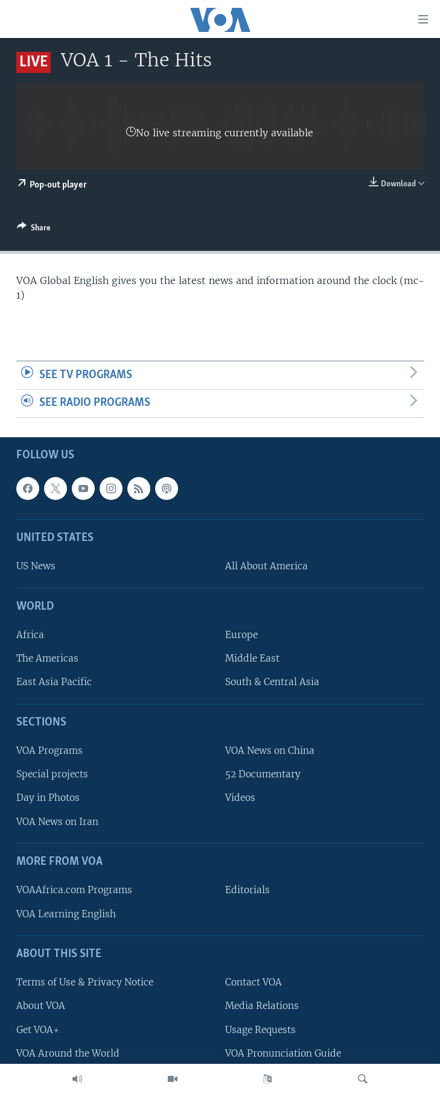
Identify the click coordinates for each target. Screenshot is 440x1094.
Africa (30, 634)
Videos (240, 797)
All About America (266, 566)
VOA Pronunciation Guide (283, 1053)
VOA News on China (269, 750)
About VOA (40, 1005)
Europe (241, 634)
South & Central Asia (272, 682)
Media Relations (262, 1005)
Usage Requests (260, 1029)
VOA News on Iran (57, 821)
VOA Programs (49, 750)
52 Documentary (263, 774)
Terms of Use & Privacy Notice (84, 982)
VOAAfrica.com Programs (74, 890)
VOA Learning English (66, 913)
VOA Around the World (68, 1053)
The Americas (47, 658)
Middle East (252, 658)
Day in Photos (48, 797)
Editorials (247, 890)
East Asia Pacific (54, 682)
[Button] (34, 229)
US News (36, 566)
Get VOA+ (37, 1029)
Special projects (52, 774)
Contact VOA (253, 982)
